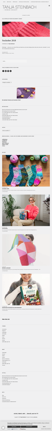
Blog (4, 1)
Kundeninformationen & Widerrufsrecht (40, 1)
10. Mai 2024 (4, 266)
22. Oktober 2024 (4, 227)
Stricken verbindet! (6, 267)
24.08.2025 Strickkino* (6, 118)
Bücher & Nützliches (5, 358)
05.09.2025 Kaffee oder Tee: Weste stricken (10, 115)
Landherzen (4, 140)
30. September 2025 (5, 187)
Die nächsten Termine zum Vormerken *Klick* (11, 100)
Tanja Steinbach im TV (6, 360)
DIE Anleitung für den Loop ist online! (8, 111)
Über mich (9, 1)
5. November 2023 (4, 306)
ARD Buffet (4, 333)
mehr (44, 426)
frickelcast (4, 141)
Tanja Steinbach (12, 43)
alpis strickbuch (5, 143)
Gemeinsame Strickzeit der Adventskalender (12, 307)
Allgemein (3, 53)
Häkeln (3, 335)
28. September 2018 (5, 52)
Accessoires (4, 329)
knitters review (5, 144)
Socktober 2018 (10, 40)
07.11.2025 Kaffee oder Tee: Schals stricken (10, 112)
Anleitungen (7, 53)
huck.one (35, 417)
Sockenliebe (5, 228)
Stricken (13, 53)
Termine (3, 365)
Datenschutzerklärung (24, 1)
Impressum (15, 1)
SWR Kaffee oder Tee (6, 341)
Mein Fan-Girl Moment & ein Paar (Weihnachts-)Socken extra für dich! (14, 109)
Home (3, 337)
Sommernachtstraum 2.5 (6, 116)
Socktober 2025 (5, 188)
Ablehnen (13, 426)
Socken (10, 53)
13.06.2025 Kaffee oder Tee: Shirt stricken (9, 119)
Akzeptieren (29, 426)
